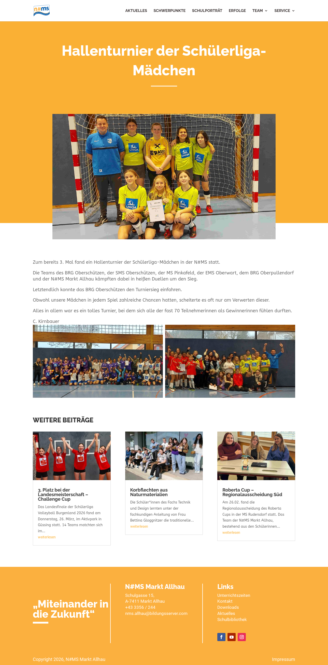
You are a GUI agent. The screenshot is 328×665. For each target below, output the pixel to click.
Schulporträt (207, 11)
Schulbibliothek (232, 619)
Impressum (283, 659)
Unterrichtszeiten (233, 595)
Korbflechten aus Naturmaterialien (149, 492)
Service (282, 11)
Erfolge (237, 11)
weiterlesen (47, 537)
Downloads (228, 607)
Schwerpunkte (169, 11)
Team (257, 11)
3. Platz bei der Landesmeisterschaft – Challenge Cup (63, 494)
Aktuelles (136, 11)
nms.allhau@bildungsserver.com (156, 613)
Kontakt (225, 601)
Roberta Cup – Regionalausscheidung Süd (252, 492)
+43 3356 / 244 (140, 607)
